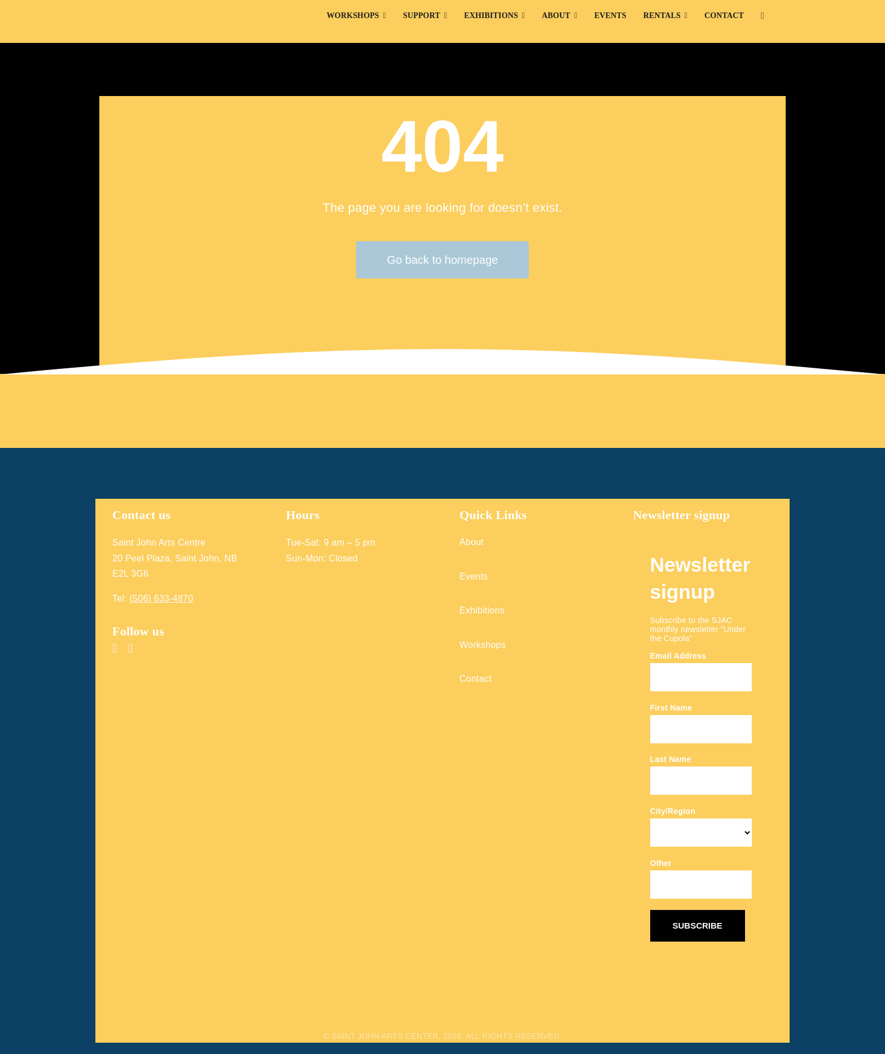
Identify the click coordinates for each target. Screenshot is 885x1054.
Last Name (670, 759)
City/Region (672, 811)
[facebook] (114, 648)
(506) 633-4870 (162, 598)
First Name (671, 707)
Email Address (678, 655)
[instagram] (130, 648)
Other (661, 863)
